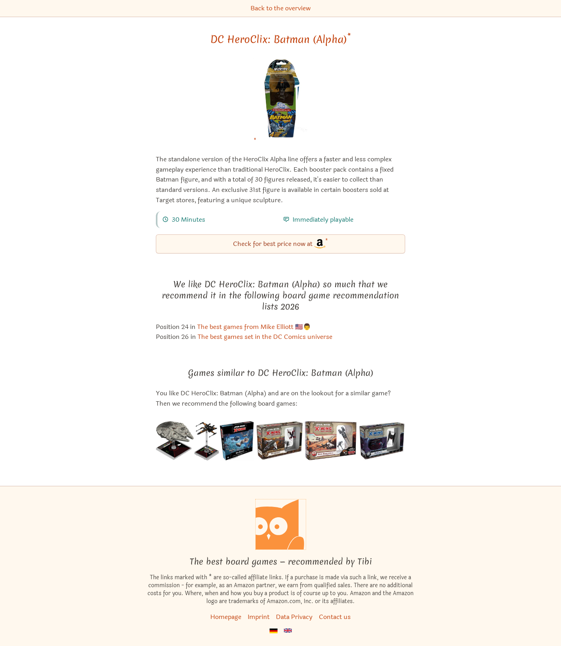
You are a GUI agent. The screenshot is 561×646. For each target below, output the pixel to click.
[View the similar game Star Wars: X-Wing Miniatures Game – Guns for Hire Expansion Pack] (279, 440)
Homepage (225, 617)
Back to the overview (280, 8)
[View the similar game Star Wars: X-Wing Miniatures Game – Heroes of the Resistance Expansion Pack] (187, 440)
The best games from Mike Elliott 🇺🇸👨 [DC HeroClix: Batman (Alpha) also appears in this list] (254, 327)
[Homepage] (280, 524)
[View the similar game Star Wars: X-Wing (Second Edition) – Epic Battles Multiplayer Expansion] (237, 440)
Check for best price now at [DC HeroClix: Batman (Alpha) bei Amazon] (280, 243)
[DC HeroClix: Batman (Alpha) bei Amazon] (280, 103)
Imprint (259, 617)
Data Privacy (294, 617)
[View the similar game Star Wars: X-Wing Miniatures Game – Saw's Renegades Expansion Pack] (330, 440)
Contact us (335, 617)
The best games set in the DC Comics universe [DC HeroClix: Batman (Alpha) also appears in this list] (265, 337)
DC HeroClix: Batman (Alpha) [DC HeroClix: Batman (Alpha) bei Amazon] (280, 39)
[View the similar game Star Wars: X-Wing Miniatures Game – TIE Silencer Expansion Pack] (381, 440)
